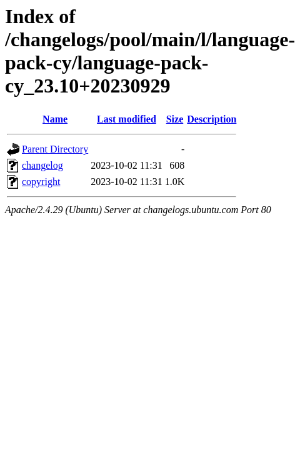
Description (211, 119)
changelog (42, 165)
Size (175, 119)
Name (55, 119)
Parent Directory (55, 149)
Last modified (126, 119)
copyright (41, 181)
